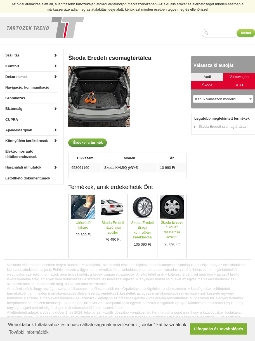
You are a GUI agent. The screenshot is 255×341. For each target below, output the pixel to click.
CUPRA (11, 119)
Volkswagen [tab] (239, 77)
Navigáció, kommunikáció (27, 87)
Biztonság (13, 108)
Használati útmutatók (23, 167)
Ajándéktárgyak (18, 130)
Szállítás (12, 55)
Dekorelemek (16, 77)
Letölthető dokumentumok (27, 178)
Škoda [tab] (207, 85)
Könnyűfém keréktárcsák (26, 141)
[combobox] (223, 99)
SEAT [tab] (239, 85)
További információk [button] (28, 332)
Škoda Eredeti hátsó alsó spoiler (112, 228)
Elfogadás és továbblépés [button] (218, 329)
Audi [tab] (207, 77)
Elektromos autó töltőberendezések (21, 154)
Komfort (12, 66)
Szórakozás (15, 98)
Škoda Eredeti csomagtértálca (222, 126)
